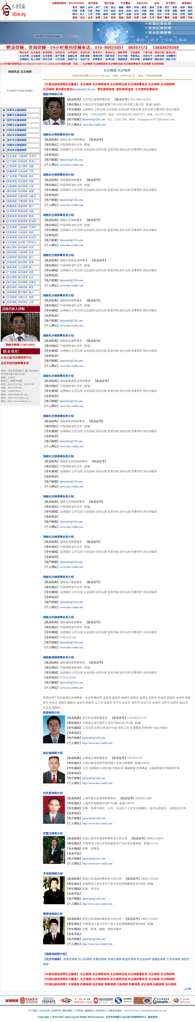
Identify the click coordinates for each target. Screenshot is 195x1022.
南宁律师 (12, 282)
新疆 (31, 191)
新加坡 (32, 221)
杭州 (31, 247)
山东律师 (23, 171)
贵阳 (31, 297)
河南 (31, 181)
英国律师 (23, 211)
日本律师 (12, 221)
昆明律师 (12, 292)
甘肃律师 (23, 196)
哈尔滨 (32, 237)
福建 (31, 166)
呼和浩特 (23, 302)
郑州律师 (23, 282)
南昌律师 (12, 267)
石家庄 (32, 282)
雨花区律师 (129, 959)
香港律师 (23, 206)
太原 (31, 302)
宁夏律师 (23, 201)
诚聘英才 (90, 1010)
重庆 (31, 287)
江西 (31, 171)
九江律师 (23, 267)
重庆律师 (12, 191)
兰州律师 (12, 297)
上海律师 (23, 156)
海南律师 (12, 201)
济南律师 (12, 262)
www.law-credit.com (94, 124)
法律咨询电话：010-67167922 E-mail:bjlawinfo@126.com (137, 1010)
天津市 (32, 156)
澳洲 (31, 216)
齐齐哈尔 (31, 242)
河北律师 (23, 181)
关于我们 (33, 1010)
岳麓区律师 (100, 959)
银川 (31, 292)
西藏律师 (12, 206)
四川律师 (23, 186)
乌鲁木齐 (23, 297)
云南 (31, 186)
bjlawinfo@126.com (83, 89)
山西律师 (12, 186)
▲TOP (187, 989)
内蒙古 (32, 196)
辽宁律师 (12, 161)
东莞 (31, 272)
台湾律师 (12, 211)
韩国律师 (23, 221)
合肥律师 (12, 257)
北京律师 (12, 156)
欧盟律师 (23, 216)
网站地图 (67, 1010)
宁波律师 (23, 252)
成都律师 (23, 287)
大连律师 (23, 232)
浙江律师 (23, 166)
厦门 (31, 257)
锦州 (31, 232)
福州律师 (23, 257)
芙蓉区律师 (70, 959)
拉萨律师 (12, 302)
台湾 (31, 252)
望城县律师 (158, 959)
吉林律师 (23, 161)
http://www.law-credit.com (97, 743)
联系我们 (101, 1010)
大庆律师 (12, 242)
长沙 (31, 277)
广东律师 (12, 176)
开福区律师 (114, 959)
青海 (31, 201)
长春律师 (12, 237)
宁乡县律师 (173, 959)
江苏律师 (12, 166)
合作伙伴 (44, 1010)
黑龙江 (32, 161)
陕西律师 (12, 196)
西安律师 (12, 287)
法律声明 (56, 1010)
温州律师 (12, 252)
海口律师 (23, 277)
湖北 (31, 176)
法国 (31, 211)
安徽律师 (12, 171)
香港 (31, 262)
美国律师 (12, 216)
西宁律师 (23, 292)
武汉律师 (12, 277)
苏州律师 (23, 247)
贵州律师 (23, 191)
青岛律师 (23, 262)
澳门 (31, 206)
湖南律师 (12, 181)
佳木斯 (21, 242)
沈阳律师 (12, 232)
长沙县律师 (144, 959)
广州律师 (12, 272)
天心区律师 (85, 959)
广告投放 (78, 1010)
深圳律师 (23, 272)
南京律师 (12, 247)
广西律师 (23, 176)
